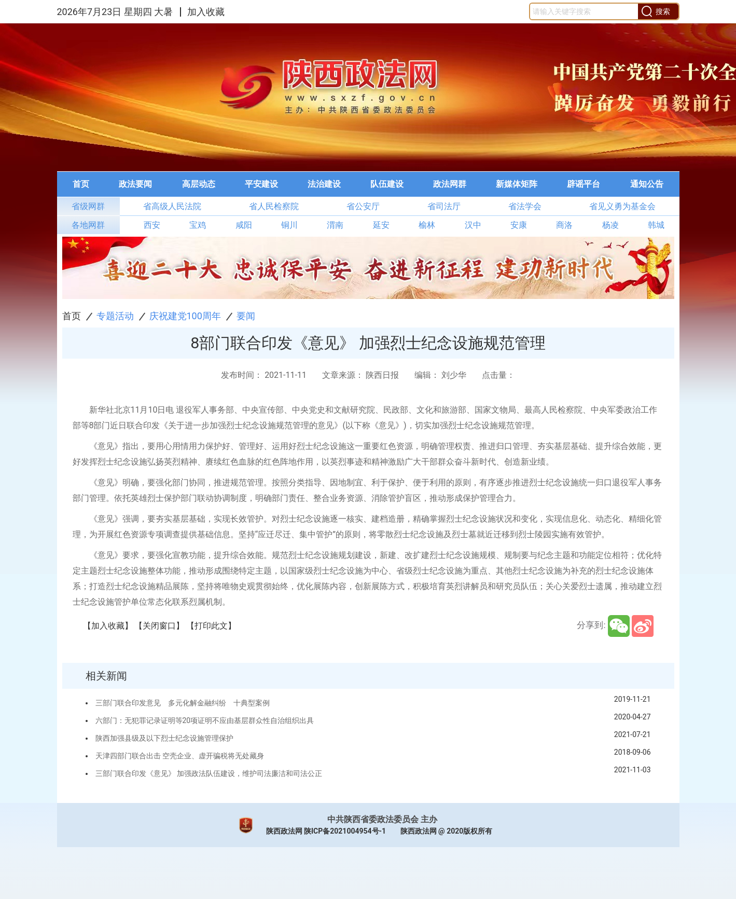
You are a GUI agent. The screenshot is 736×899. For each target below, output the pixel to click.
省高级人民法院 (172, 206)
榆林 (427, 225)
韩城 (656, 225)
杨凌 (610, 225)
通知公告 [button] (646, 184)
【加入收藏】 (108, 626)
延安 (381, 225)
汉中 (473, 225)
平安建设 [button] (261, 184)
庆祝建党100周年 (185, 315)
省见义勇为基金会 (622, 206)
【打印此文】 (211, 626)
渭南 (335, 225)
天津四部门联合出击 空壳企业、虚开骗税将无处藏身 (179, 756)
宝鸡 (197, 225)
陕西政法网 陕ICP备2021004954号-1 (326, 831)
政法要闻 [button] (135, 184)
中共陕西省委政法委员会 (373, 819)
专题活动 (115, 315)
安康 (518, 225)
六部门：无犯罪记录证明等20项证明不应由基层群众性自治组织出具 (204, 720)
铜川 (289, 225)
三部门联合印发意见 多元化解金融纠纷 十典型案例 (182, 703)
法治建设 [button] (324, 184)
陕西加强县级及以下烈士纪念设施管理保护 (164, 738)
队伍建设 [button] (387, 184)
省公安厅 (363, 206)
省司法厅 (444, 206)
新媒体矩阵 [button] (516, 184)
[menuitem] (81, 184)
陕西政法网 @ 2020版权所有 (446, 831)
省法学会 (524, 206)
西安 (152, 225)
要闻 (246, 315)
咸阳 (243, 225)
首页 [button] (81, 184)
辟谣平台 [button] (583, 184)
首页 (71, 315)
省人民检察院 (274, 206)
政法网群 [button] (449, 184)
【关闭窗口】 (159, 626)
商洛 (564, 225)
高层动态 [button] (198, 184)
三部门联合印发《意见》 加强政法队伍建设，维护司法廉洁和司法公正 (208, 773)
